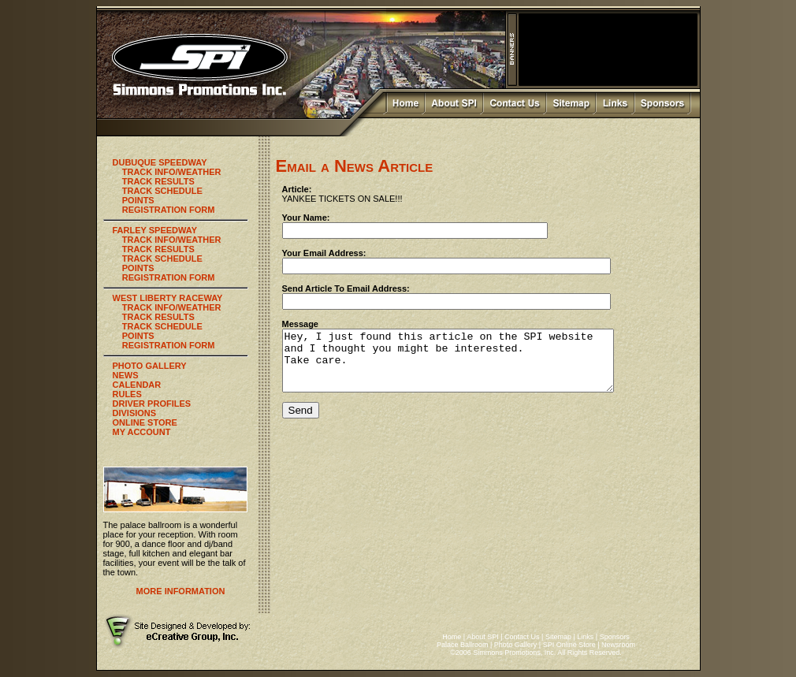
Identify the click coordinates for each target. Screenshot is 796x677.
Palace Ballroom (463, 645)
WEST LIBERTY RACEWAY (168, 298)
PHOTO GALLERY (150, 365)
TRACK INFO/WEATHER (171, 172)
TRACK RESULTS (158, 181)
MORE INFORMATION (180, 591)
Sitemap (558, 637)
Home (451, 637)
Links (585, 637)
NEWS (126, 375)
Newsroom (618, 645)
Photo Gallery (515, 645)
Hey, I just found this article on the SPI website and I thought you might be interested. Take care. (467, 366)
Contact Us (522, 637)
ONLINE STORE (145, 422)
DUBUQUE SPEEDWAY (160, 162)
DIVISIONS (135, 413)
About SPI (483, 637)
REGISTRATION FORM (168, 209)
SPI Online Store (569, 645)
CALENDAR (137, 384)
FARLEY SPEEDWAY (155, 230)
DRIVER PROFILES (152, 403)
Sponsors (615, 637)
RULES (127, 394)
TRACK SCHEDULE (162, 190)
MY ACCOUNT (142, 432)
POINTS (138, 200)
